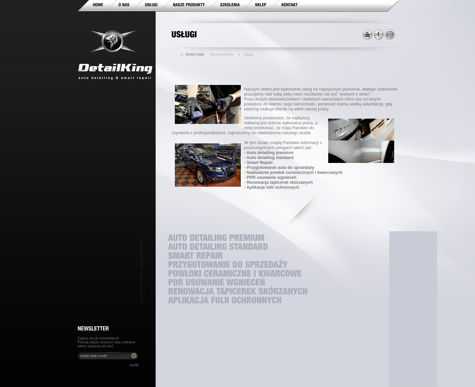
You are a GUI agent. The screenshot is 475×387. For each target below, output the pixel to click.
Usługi (248, 54)
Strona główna (221, 54)
